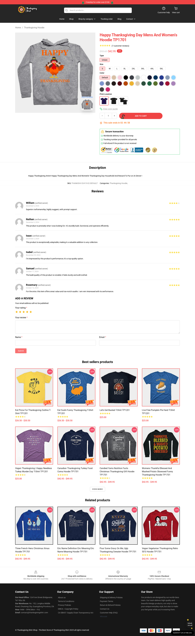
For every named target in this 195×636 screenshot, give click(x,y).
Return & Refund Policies (110, 605)
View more (97, 489)
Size (101, 64)
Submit (21, 351)
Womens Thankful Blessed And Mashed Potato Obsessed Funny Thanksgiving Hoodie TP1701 (157, 471)
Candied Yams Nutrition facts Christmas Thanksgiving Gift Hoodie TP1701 (117, 471)
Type (102, 55)
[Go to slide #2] (62, 119)
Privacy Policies (64, 605)
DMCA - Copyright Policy (68, 609)
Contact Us (104, 609)
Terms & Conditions (66, 601)
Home (18, 27)
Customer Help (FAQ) (109, 613)
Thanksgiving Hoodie (34, 27)
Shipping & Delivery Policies (111, 597)
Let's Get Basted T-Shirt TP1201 (115, 410)
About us (62, 597)
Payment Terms (106, 601)
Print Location (106, 94)
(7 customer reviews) (120, 46)
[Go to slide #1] (48, 119)
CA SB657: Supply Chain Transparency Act (75, 613)
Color (102, 73)
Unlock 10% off (190, 624)
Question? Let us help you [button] (182, 633)
